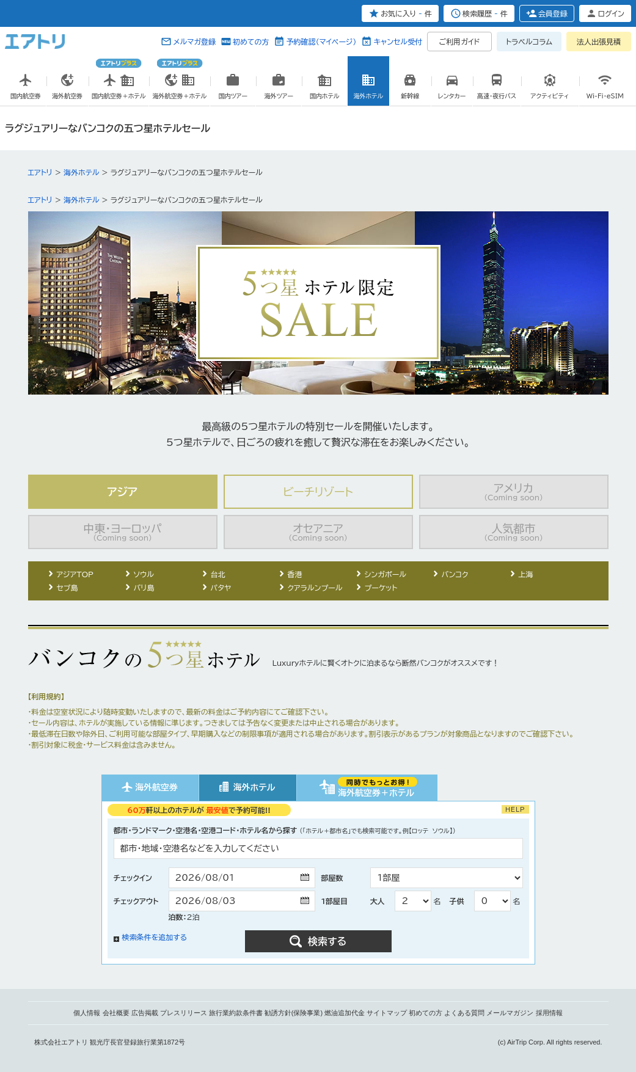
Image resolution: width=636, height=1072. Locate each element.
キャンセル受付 (397, 41)
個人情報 (86, 1012)
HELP (515, 809)
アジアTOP (75, 574)
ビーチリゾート (318, 491)
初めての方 (251, 41)
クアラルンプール (315, 587)
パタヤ (221, 587)
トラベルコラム (529, 41)
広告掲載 (144, 1012)
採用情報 (549, 1012)
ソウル (144, 574)
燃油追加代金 (344, 1012)
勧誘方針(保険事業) (294, 1012)
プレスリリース (183, 1012)
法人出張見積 (599, 41)
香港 (295, 574)
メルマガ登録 (194, 41)
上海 (526, 574)
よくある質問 (464, 1012)
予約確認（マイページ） (321, 41)
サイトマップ (387, 1012)
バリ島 (144, 587)
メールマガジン (509, 1012)
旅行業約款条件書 (236, 1012)
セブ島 (67, 587)
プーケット (381, 587)
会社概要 (116, 1012)
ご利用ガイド (459, 41)
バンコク (455, 574)
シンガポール (386, 574)
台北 (218, 574)
